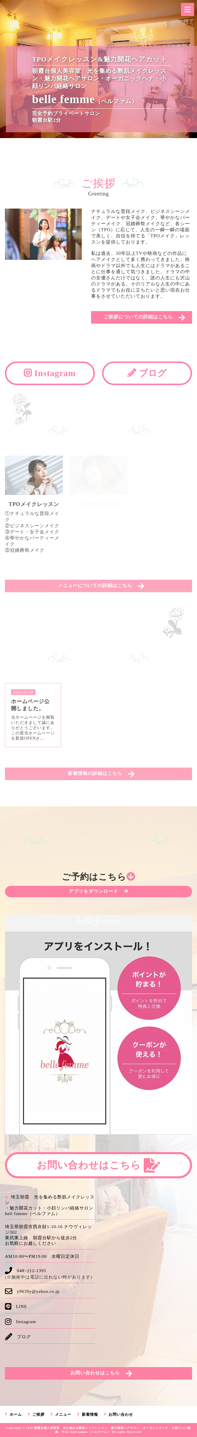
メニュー (63, 1414)
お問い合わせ (121, 1414)
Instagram (50, 373)
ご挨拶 (38, 1414)
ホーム (16, 1414)
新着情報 (90, 1414)
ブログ (147, 373)
